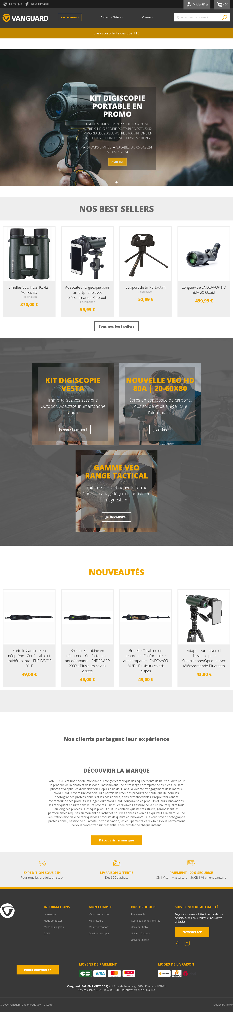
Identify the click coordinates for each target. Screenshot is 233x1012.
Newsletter (192, 932)
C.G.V (47, 933)
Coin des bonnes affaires (145, 920)
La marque (50, 914)
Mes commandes (99, 914)
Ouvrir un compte (99, 933)
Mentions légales (54, 927)
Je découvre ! (116, 517)
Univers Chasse (140, 939)
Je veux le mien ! (73, 429)
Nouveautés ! (70, 17)
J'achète (160, 429)
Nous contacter (53, 920)
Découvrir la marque (116, 840)
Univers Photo (139, 927)
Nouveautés (138, 914)
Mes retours (96, 920)
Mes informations (99, 927)
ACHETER (117, 161)
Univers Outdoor (141, 933)
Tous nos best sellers (116, 326)
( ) (222, 4)
